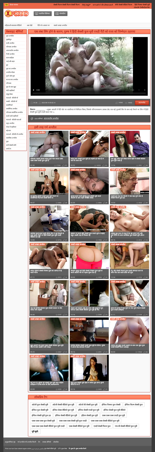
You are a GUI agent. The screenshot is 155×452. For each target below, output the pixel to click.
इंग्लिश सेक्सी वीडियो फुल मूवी (66, 415)
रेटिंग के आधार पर (44, 25)
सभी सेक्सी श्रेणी (11, 145)
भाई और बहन (10, 61)
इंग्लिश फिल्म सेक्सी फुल (134, 404)
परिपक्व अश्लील (11, 47)
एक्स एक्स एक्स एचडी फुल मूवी (113, 415)
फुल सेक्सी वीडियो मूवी (50, 448)
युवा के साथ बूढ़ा (11, 87)
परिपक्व (8, 83)
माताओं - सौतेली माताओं (13, 120)
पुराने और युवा (10, 76)
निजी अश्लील (10, 54)
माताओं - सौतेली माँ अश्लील (14, 134)
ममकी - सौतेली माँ (11, 101)
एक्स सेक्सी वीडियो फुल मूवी (79, 426)
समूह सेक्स (9, 94)
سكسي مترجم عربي (37, 448)
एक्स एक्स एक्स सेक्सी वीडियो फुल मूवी (105, 421)
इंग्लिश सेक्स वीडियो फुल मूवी (63, 410)
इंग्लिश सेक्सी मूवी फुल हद (41, 415)
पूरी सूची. (35, 431)
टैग (39, 442)
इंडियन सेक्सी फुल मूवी (89, 415)
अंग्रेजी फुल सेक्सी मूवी (40, 404)
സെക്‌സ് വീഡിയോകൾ (103, 5)
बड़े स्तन (8, 131)
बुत (7, 65)
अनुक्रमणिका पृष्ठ (10, 442)
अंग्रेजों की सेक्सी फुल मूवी (87, 404)
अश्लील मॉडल (10, 72)
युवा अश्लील (10, 36)
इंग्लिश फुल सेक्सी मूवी (40, 410)
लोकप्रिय (56, 442)
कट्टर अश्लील (10, 123)
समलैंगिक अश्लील (11, 109)
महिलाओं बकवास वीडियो (13, 25)
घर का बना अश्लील (12, 80)
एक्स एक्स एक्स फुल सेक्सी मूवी (43, 421)
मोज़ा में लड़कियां (11, 127)
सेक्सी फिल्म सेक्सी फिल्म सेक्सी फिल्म (67, 5)
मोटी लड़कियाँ (10, 90)
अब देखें (29, 25)
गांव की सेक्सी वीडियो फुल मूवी (126, 426)
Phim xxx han (9, 448)
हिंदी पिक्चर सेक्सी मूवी (142, 5)
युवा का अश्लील (11, 69)
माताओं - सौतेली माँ (12, 98)
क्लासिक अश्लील (11, 138)
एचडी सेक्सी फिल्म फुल (102, 426)
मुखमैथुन (9, 39)
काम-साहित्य (10, 58)
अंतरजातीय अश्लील (12, 50)
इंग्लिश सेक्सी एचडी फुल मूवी (88, 410)
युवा (7, 141)
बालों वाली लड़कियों (12, 116)
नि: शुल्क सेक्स (63, 448)
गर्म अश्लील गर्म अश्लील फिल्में (27, 442)
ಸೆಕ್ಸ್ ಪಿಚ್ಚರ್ (86, 5)
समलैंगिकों (9, 105)
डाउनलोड (142, 102)
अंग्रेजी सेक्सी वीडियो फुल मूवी (63, 404)
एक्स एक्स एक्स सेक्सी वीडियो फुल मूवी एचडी (48, 426)
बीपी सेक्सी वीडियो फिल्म (123, 5)
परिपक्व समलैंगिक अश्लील (14, 112)
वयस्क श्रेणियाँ (46, 442)
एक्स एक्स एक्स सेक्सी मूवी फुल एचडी (73, 421)
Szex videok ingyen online (22, 448)
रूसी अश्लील (10, 43)
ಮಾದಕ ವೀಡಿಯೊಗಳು (142, 7)
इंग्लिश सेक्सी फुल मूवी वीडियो (114, 410)
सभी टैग (8, 149)
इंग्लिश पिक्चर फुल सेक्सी (111, 404)
